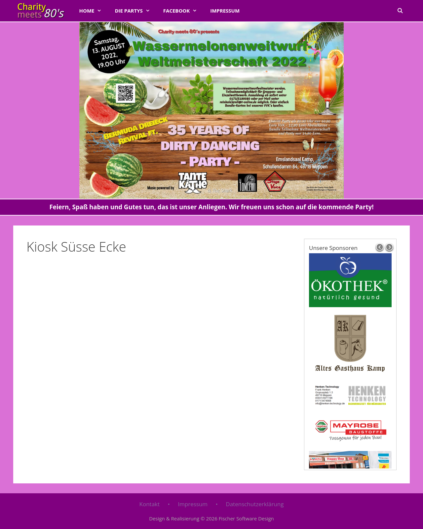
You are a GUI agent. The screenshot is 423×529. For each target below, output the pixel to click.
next (390, 247)
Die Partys (135, 10)
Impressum (225, 10)
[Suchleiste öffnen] (400, 10)
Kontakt (149, 504)
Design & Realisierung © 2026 (211, 518)
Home (93, 10)
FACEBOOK (183, 10)
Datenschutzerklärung (255, 504)
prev (379, 247)
